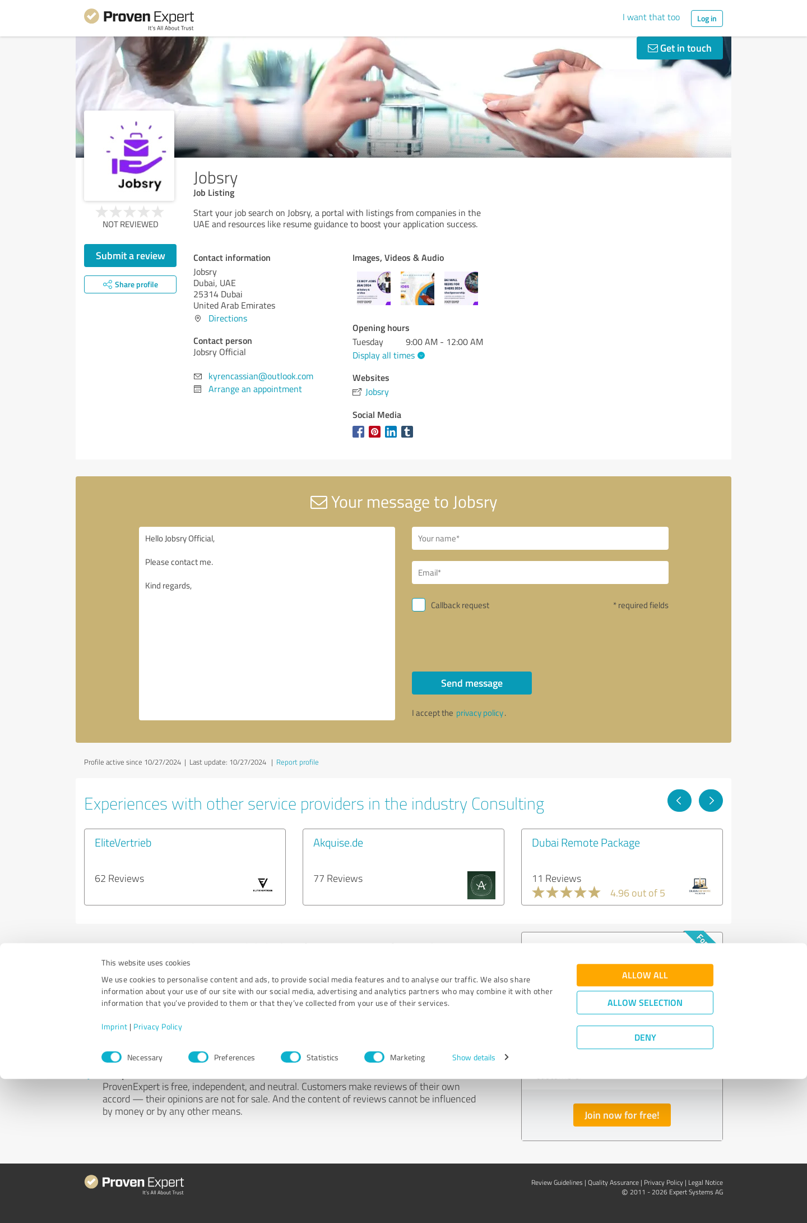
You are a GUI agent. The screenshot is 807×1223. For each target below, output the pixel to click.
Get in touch (680, 47)
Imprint (114, 1170)
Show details (473, 1202)
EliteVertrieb (123, 842)
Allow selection (645, 1146)
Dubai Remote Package (586, 842)
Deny (645, 1181)
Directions (227, 318)
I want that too (651, 17)
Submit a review (130, 255)
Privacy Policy (157, 1170)
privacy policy (479, 713)
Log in (707, 18)
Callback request (460, 605)
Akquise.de (338, 842)
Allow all (645, 1118)
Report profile (297, 762)
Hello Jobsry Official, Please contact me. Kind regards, (267, 623)
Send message (472, 682)
